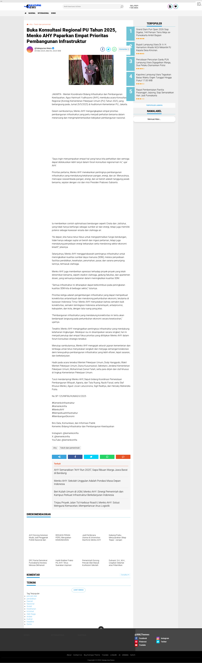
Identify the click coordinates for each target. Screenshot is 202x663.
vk (121, 655)
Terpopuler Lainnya (154, 100)
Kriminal (30, 611)
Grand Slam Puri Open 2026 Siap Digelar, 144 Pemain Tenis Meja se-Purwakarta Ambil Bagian (157, 33)
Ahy (31, 24)
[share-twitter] (108, 49)
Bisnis (62, 13)
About (66, 655)
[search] (93, 6)
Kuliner (30, 619)
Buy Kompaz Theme (91, 655)
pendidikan (31, 598)
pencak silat (32, 596)
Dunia (29, 624)
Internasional (49, 13)
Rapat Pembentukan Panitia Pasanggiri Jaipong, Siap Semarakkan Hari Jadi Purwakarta (157, 90)
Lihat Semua (78, 590)
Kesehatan (31, 609)
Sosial (29, 606)
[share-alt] (59, 457)
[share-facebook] (102, 49)
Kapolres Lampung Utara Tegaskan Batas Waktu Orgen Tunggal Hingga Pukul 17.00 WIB (157, 76)
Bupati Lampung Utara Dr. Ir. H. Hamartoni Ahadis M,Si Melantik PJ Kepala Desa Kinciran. (157, 48)
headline (30, 621)
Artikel (29, 616)
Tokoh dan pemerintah (44, 24)
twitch (135, 655)
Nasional (34, 13)
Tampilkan (125, 575)
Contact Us (76, 655)
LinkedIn (114, 655)
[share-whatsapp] (114, 49)
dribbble (127, 655)
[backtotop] (101, 629)
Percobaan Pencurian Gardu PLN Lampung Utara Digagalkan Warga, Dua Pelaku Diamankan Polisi (157, 62)
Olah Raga (31, 614)
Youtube (105, 655)
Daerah (30, 601)
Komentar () (124, 49)
